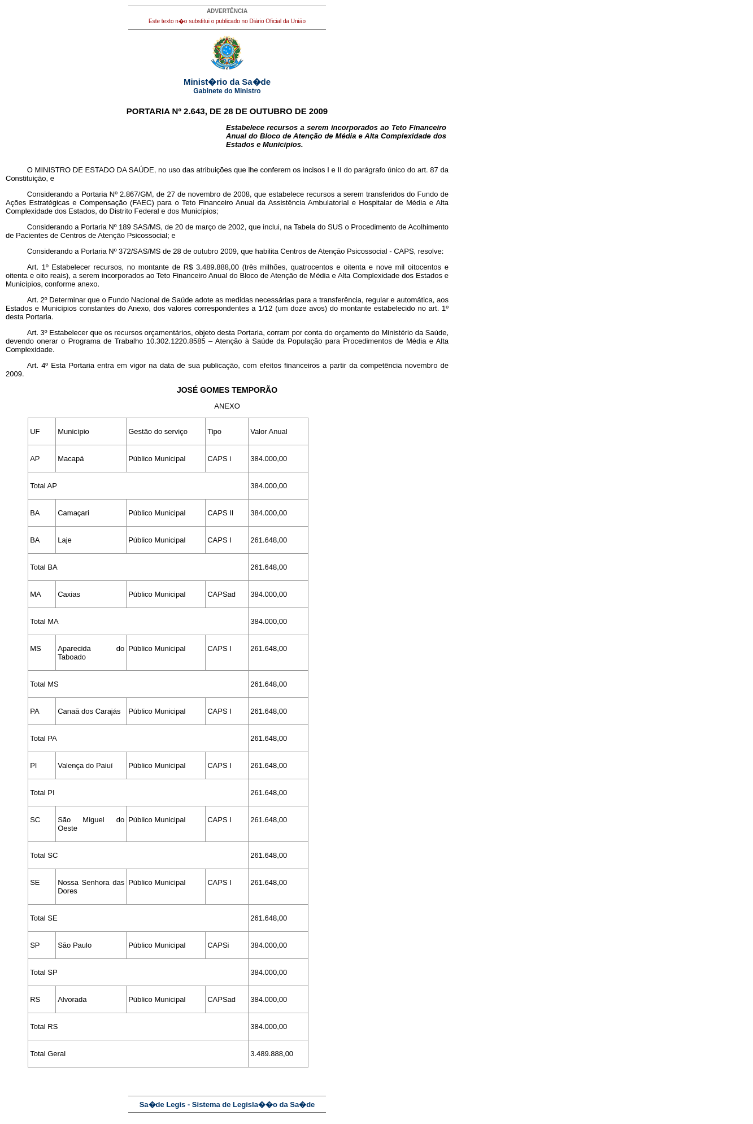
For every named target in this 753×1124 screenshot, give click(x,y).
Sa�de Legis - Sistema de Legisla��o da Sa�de (227, 1104)
